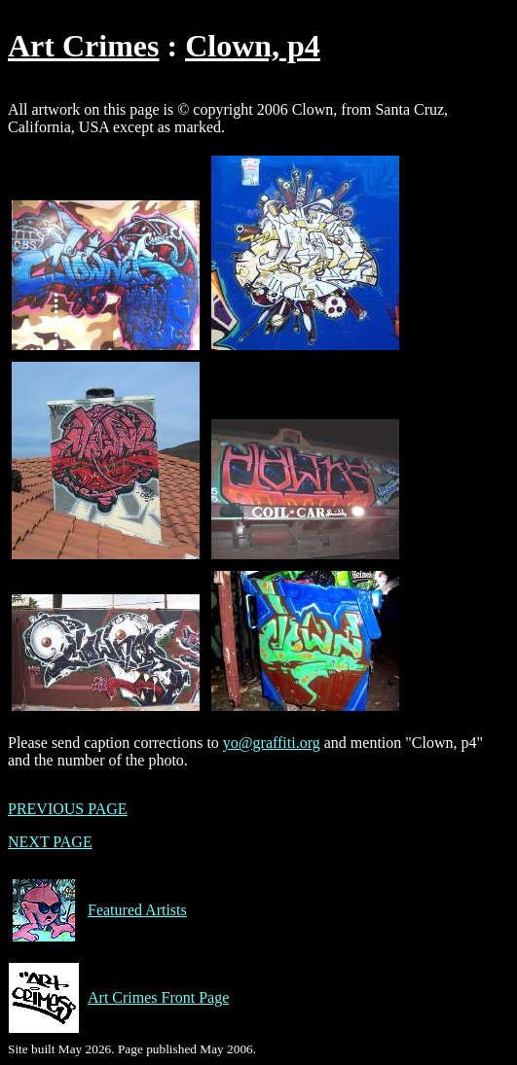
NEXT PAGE (50, 842)
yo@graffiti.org (271, 742)
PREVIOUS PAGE (68, 808)
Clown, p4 (252, 45)
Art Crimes (83, 45)
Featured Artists (97, 910)
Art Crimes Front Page (118, 998)
